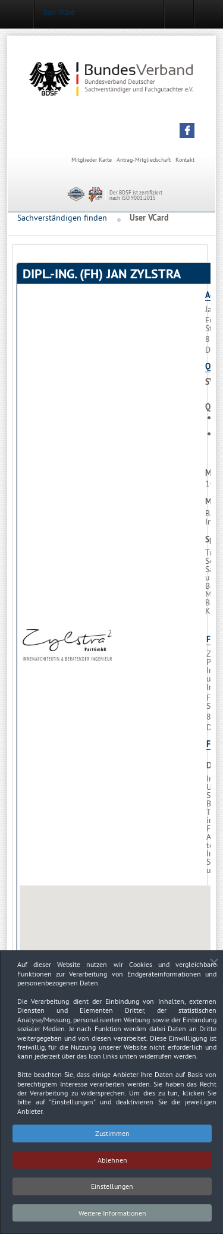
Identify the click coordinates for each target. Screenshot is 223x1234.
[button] (187, 130)
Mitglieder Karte (91, 160)
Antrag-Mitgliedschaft (144, 160)
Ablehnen (112, 1163)
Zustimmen (112, 1136)
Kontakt (184, 160)
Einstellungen (112, 1189)
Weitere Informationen (112, 1216)
